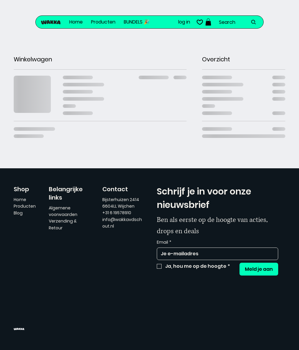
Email (164, 242)
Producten (25, 206)
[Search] (237, 22)
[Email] (216, 254)
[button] (208, 22)
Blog (18, 213)
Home (20, 200)
